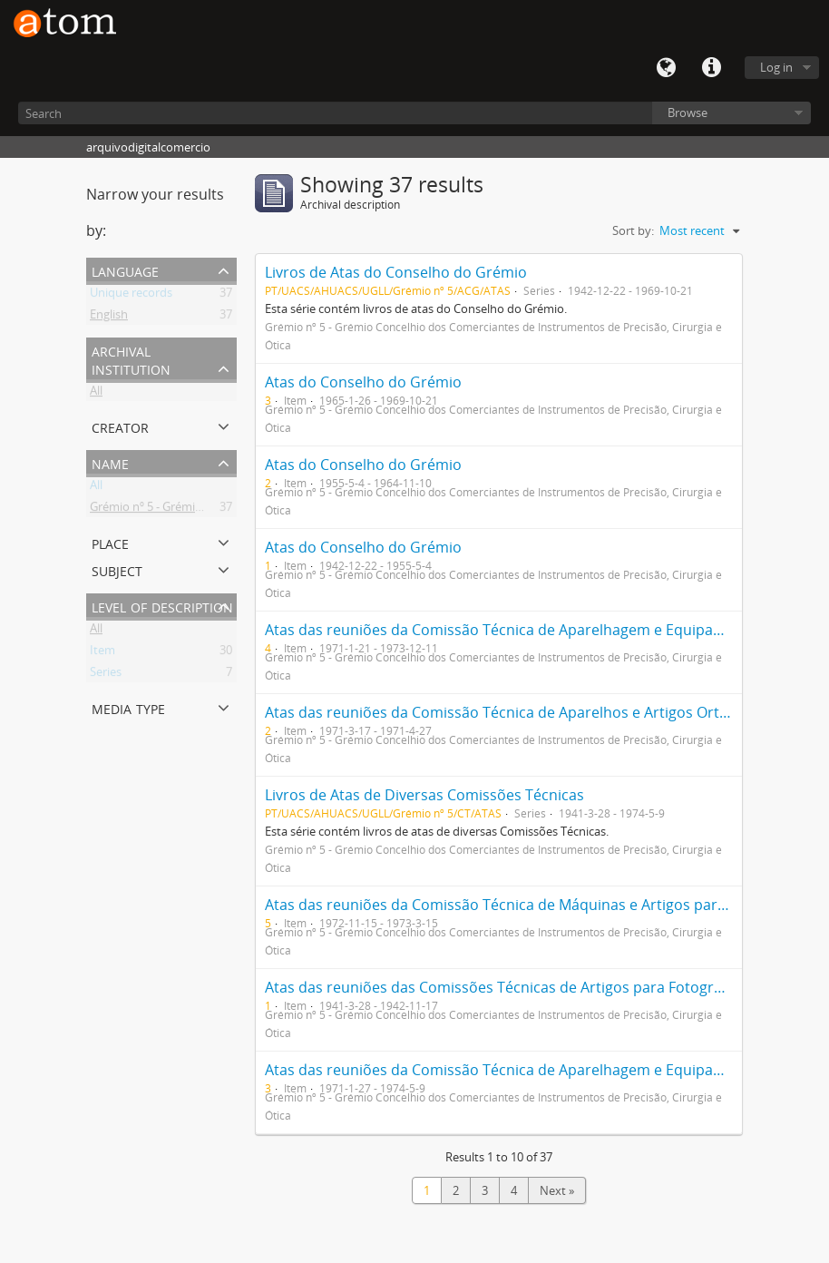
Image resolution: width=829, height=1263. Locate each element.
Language (665, 68)
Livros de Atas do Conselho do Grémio (396, 272)
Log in (776, 67)
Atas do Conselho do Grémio (363, 382)
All (96, 394)
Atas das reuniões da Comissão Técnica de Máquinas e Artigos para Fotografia (532, 905)
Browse (687, 112)
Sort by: (633, 230)
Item (102, 653)
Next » (557, 1190)
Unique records (131, 296)
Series (106, 675)
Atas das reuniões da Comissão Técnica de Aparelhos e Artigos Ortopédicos (523, 712)
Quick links (711, 68)
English (109, 317)
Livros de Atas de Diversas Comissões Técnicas (424, 795)
